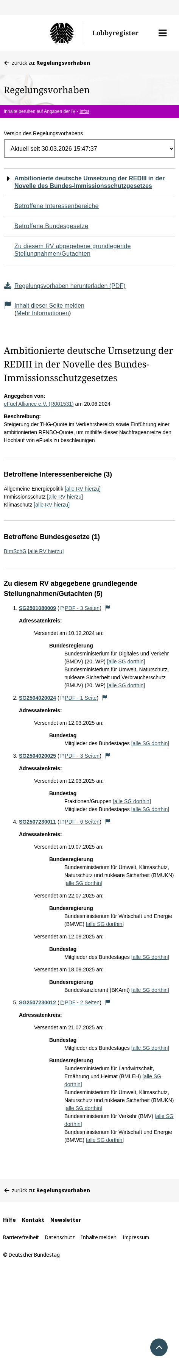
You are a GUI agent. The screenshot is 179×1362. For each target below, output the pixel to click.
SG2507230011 (37, 822)
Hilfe (9, 1219)
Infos (84, 111)
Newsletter (65, 1219)
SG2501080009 (37, 608)
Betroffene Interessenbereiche (56, 206)
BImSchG (15, 551)
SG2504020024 (37, 698)
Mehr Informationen (42, 313)
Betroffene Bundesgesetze (51, 226)
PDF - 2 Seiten (79, 1002)
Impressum (136, 1237)
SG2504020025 (37, 756)
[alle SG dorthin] (126, 661)
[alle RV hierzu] (83, 489)
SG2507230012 (37, 1002)
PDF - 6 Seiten (79, 822)
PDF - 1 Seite (78, 698)
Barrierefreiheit (21, 1237)
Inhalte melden (99, 1237)
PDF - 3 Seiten (79, 608)
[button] (162, 33)
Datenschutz (60, 1237)
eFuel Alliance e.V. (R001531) (39, 404)
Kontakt (33, 1219)
